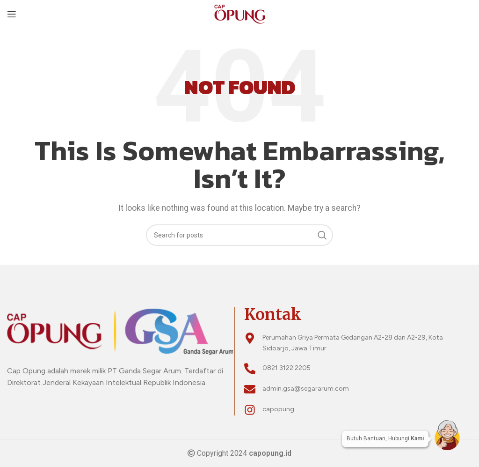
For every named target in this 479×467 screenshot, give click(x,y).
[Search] (239, 235)
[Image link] (120, 330)
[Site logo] (239, 13)
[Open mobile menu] (11, 14)
